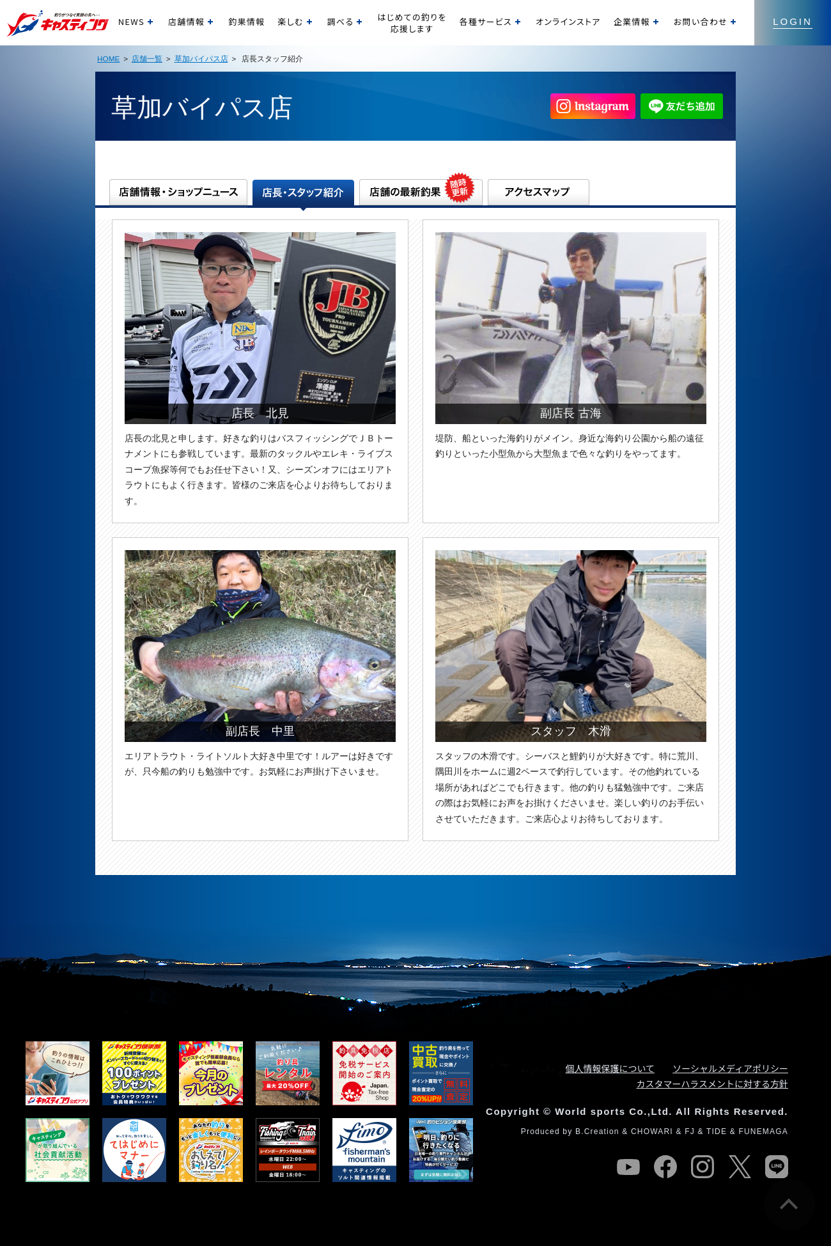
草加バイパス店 (201, 58)
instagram (702, 1166)
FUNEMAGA (763, 1131)
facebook (665, 1166)
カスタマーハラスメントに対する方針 (712, 1083)
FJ (690, 1131)
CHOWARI (652, 1131)
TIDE (716, 1131)
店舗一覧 (147, 58)
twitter (739, 1166)
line (776, 1166)
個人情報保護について (610, 1068)
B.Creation (597, 1131)
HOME (108, 58)
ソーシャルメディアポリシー (730, 1068)
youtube (628, 1166)
